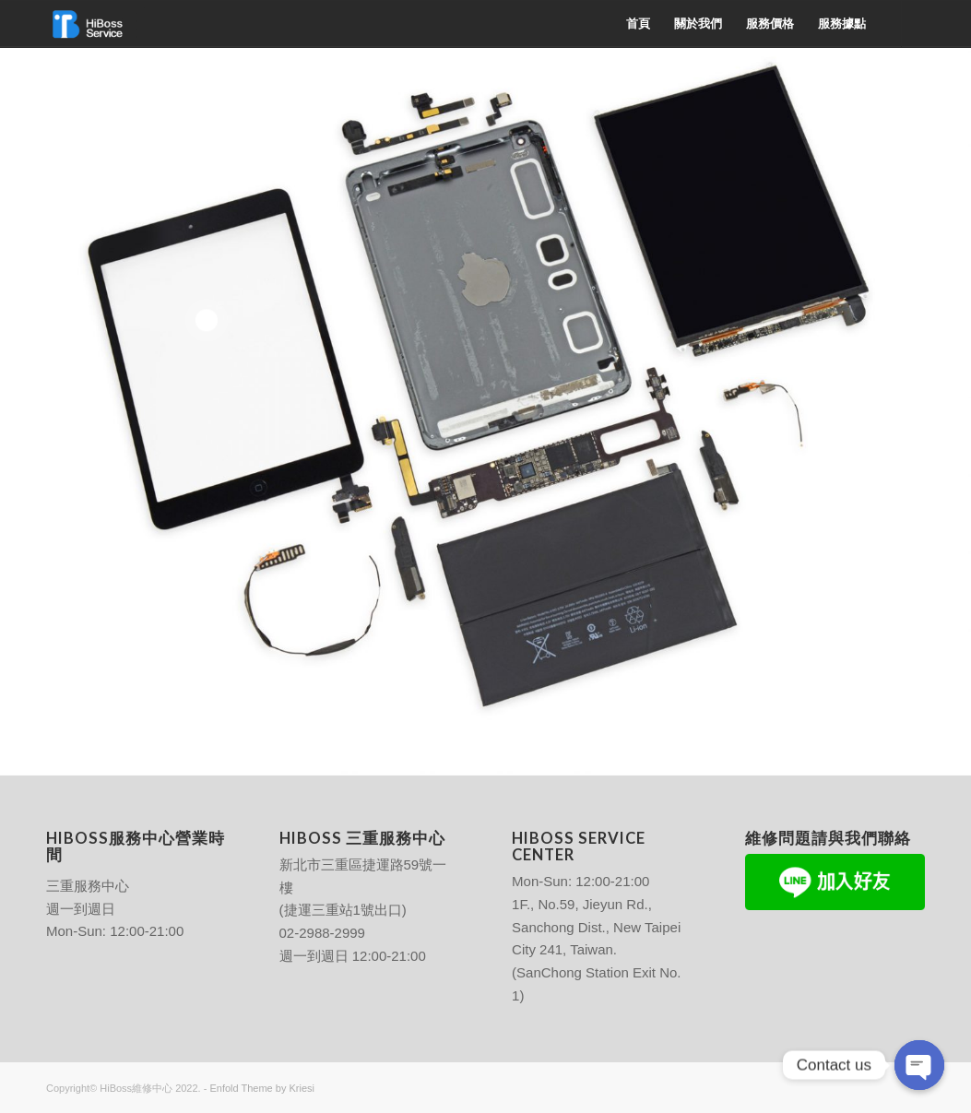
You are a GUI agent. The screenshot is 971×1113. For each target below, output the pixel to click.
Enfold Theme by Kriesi (261, 1088)
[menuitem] (638, 24)
